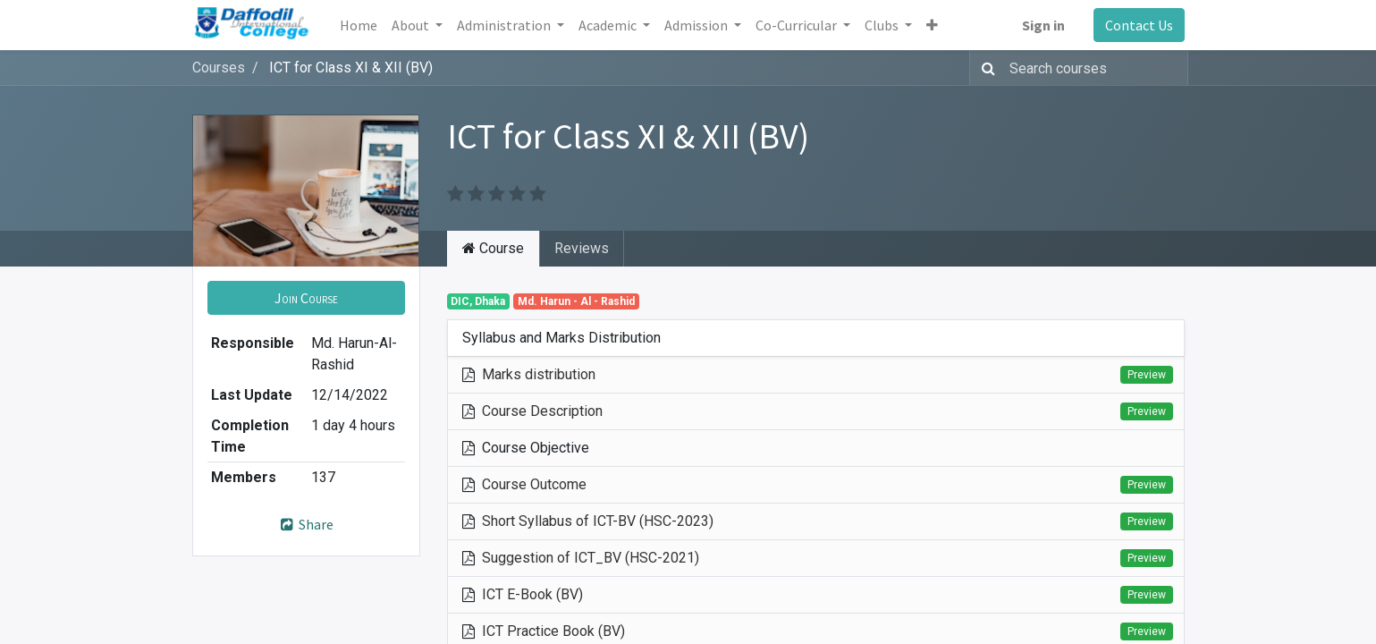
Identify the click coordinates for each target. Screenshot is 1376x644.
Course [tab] (493, 248)
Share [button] (306, 524)
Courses (218, 67)
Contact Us (1139, 25)
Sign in (1043, 25)
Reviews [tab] (581, 248)
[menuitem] (358, 25)
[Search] (985, 68)
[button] (932, 25)
